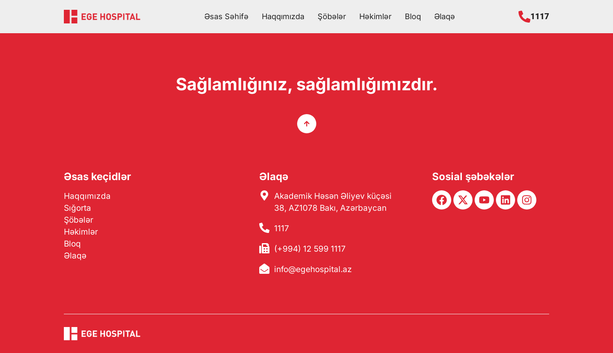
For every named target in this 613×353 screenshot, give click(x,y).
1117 (539, 16)
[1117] (524, 17)
